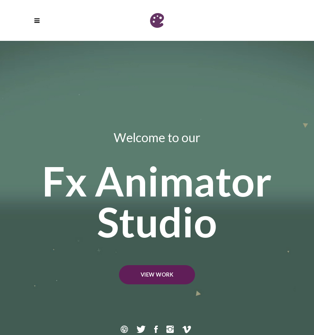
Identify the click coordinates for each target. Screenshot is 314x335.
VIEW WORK (157, 274)
